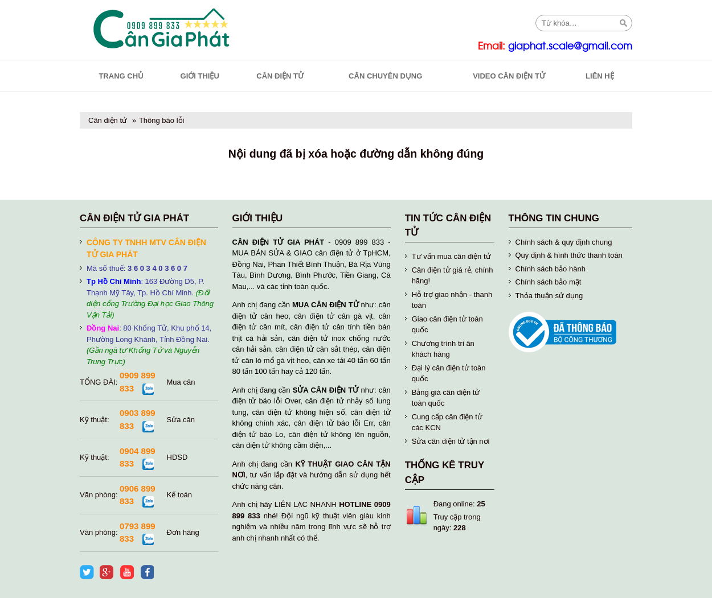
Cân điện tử (107, 120)
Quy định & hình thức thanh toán (569, 255)
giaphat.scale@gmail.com (570, 46)
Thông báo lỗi (162, 120)
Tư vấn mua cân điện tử (451, 256)
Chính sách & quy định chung (563, 242)
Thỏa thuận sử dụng (549, 295)
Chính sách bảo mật (548, 282)
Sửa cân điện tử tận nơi (451, 441)
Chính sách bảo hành (550, 269)
